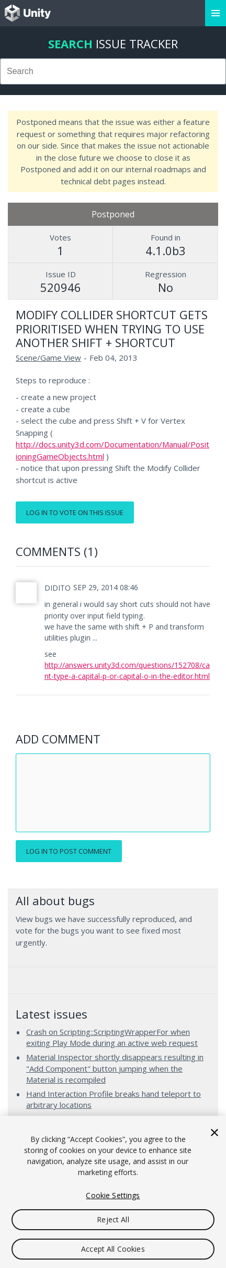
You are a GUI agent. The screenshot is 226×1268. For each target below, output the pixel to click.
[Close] (214, 1132)
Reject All (113, 1219)
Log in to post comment (68, 851)
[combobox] (113, 71)
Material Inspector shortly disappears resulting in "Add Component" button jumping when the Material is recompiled (115, 1068)
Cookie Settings (113, 1195)
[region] (113, 1192)
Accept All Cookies (113, 1249)
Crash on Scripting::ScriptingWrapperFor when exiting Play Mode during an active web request (112, 1037)
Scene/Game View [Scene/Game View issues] (48, 357)
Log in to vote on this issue (74, 512)
